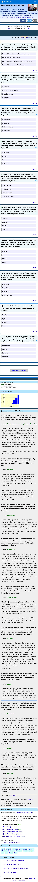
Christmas (19, 851)
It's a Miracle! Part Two (10, 831)
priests (4, 156)
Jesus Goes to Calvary (10, 834)
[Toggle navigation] (35, 1)
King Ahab (5, 284)
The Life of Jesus (8, 827)
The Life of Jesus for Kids (24, 813)
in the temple (6, 120)
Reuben (4, 226)
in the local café (7, 127)
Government (23, 849)
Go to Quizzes (12, 864)
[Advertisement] (19, 32)
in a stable (5, 98)
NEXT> (35, 70)
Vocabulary (31, 849)
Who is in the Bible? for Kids (12, 842)
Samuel (4, 229)
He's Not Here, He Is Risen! (11, 836)
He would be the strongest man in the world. (17, 61)
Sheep (11, 853)
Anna (4, 255)
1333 (29, 28)
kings (4, 160)
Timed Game (33, 37)
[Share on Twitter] (29, 20)
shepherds (5, 152)
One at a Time (15, 37)
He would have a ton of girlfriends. (13, 65)
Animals (8, 849)
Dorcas (4, 259)
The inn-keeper (7, 193)
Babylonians (6, 346)
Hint (36, 49)
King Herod (6, 291)
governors (5, 163)
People (3, 849)
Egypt (4, 319)
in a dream (5, 87)
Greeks (4, 349)
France (4, 322)
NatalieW (30, 799)
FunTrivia (10, 872)
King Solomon (7, 295)
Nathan (4, 222)
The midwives (6, 185)
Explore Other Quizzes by (14, 860)
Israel (6, 853)
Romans (5, 353)
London (4, 315)
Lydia (4, 262)
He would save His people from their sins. (16, 54)
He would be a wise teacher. (11, 57)
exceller (10, 28)
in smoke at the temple (10, 90)
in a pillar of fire (7, 94)
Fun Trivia (6, 1)
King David (5, 288)
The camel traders (8, 196)
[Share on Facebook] (23, 20)
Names (12, 851)
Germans (5, 357)
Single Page (24, 37)
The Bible (15, 849)
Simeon (4, 218)
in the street (6, 131)
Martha (4, 251)
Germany (5, 326)
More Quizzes (16, 868)
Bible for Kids (5, 851)
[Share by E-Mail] (34, 20)
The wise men (7, 189)
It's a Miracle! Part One (10, 829)
